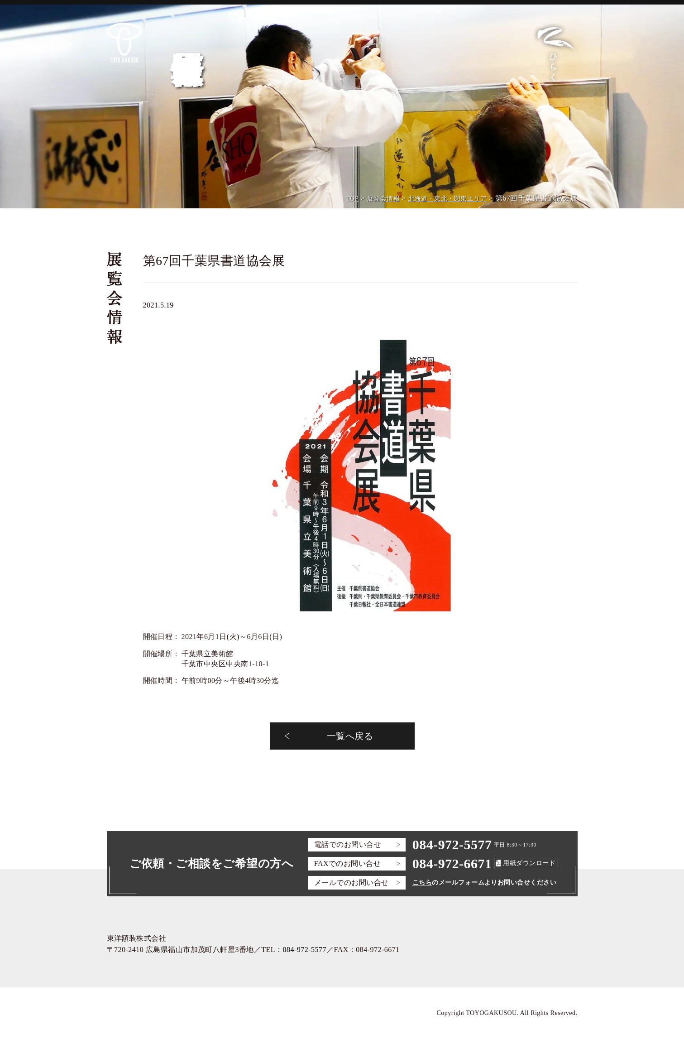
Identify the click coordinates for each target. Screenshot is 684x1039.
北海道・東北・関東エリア (447, 198)
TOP (352, 198)
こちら (422, 882)
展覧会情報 (383, 198)
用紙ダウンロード (529, 863)
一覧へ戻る (350, 736)
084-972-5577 (452, 844)
